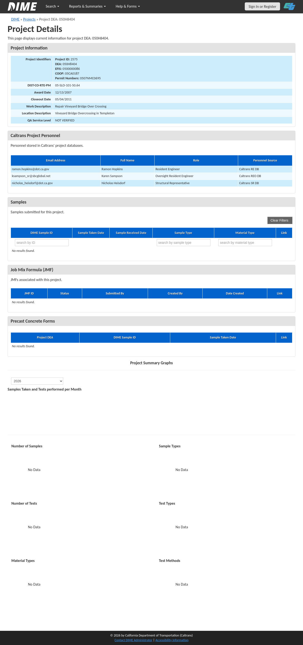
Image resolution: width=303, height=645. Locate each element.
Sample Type (183, 233)
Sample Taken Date (91, 233)
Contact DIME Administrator (133, 640)
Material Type (245, 233)
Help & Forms (128, 6)
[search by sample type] (183, 242)
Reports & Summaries (87, 6)
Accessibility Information (171, 640)
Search (52, 6)
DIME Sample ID (42, 233)
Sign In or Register (262, 6)
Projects (29, 19)
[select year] (37, 381)
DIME (15, 19)
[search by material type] (245, 242)
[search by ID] (42, 242)
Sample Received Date (131, 233)
